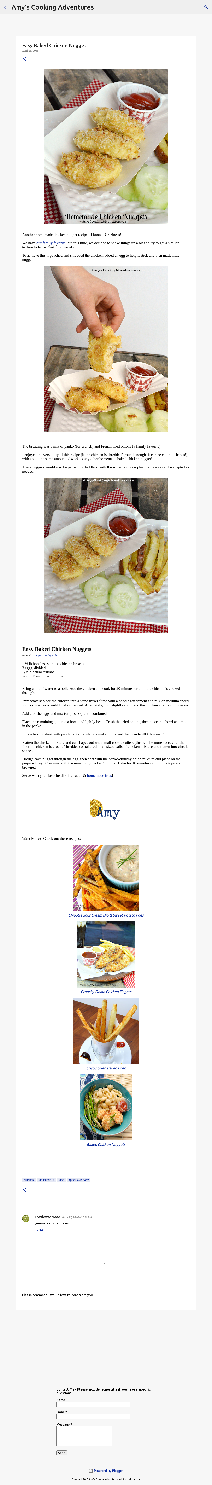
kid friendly (46, 1180)
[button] (24, 59)
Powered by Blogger (106, 1471)
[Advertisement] (106, 1346)
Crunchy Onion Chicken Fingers (106, 992)
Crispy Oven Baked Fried (106, 1068)
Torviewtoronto (47, 1217)
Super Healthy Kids (46, 655)
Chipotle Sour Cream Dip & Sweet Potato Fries (106, 915)
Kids (61, 1180)
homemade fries (99, 775)
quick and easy (79, 1180)
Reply (39, 1229)
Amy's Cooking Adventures (53, 7)
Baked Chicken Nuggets (106, 1144)
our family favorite (51, 243)
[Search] (99, 7)
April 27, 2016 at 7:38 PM (77, 1217)
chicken (29, 1180)
